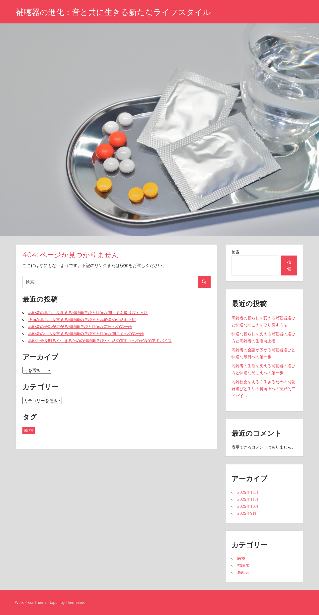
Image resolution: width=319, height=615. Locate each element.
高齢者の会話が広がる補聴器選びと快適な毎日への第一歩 (80, 326)
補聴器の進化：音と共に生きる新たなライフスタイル (113, 12)
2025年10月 (248, 506)
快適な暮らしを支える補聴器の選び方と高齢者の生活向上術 (82, 319)
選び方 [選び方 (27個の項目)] (29, 430)
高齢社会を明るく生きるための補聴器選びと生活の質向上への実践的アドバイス (100, 340)
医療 (241, 558)
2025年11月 (248, 499)
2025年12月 (248, 492)
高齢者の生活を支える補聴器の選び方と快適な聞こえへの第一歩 (86, 333)
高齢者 (243, 572)
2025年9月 (246, 513)
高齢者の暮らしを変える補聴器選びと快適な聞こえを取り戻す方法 (88, 312)
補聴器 (243, 565)
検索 (235, 252)
